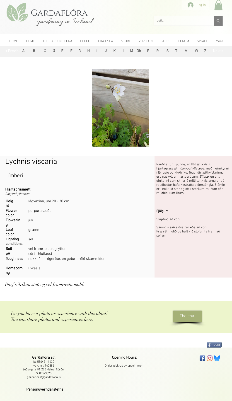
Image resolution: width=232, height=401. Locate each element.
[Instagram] (210, 358)
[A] (23, 51)
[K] (114, 51)
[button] (218, 5)
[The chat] (187, 316)
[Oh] (138, 51)
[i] (96, 51)
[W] (196, 51)
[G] (79, 51)
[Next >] (218, 51)
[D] (53, 51)
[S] (167, 51)
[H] (88, 51)
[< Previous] (13, 51)
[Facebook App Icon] (202, 358)
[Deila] (214, 345)
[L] (124, 51)
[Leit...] (180, 21)
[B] (34, 51)
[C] (44, 51)
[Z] (205, 51)
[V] (186, 51)
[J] (105, 51)
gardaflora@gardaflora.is (44, 377)
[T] (176, 51)
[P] (148, 51)
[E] (62, 51)
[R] (157, 51)
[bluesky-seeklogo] (217, 358)
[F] (71, 51)
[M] (131, 51)
